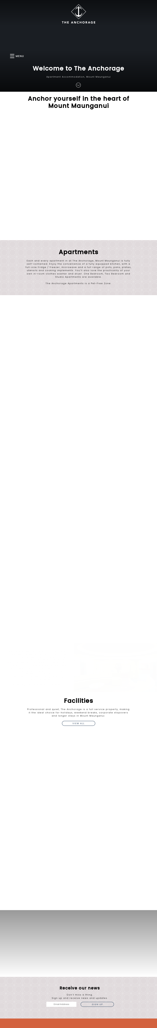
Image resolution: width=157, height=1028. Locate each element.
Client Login (146, 1024)
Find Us (78, 142)
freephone (135, 925)
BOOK (132, 55)
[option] (37, 556)
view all (78, 610)
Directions (42, 933)
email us (117, 932)
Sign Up (97, 891)
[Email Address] (61, 890)
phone (99, 925)
